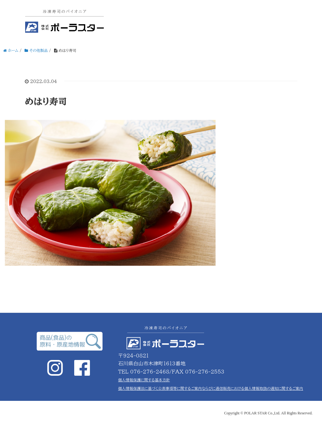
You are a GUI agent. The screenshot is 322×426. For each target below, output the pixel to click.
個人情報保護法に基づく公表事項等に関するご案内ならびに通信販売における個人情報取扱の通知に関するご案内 (210, 388)
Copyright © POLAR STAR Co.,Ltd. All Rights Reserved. (268, 413)
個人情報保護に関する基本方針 (144, 380)
